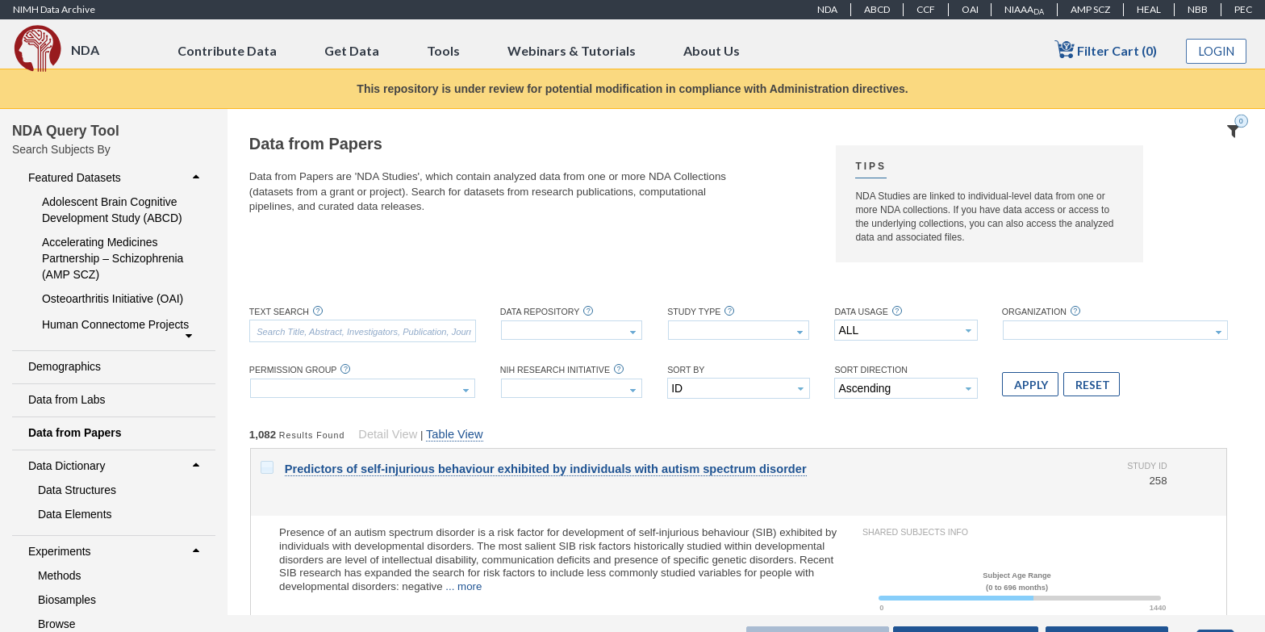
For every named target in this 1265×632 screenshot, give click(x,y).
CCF (925, 9)
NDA (827, 9)
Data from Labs (66, 399)
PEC (1243, 9)
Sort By (685, 370)
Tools (443, 50)
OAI (970, 9)
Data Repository (539, 312)
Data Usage (860, 312)
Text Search (279, 312)
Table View (454, 434)
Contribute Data (227, 50)
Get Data (351, 50)
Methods (59, 575)
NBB (1198, 9)
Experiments (115, 551)
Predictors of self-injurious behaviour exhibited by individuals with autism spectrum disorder (546, 468)
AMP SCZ (1090, 9)
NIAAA (1024, 9)
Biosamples (67, 599)
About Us (711, 50)
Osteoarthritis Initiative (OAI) (112, 298)
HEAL (1149, 9)
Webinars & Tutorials (571, 50)
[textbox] (362, 331)
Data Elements (75, 514)
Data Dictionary (115, 465)
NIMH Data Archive (54, 9)
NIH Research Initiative (555, 370)
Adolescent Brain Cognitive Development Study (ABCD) (112, 209)
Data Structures (77, 489)
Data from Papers (75, 432)
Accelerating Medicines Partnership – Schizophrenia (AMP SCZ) (112, 258)
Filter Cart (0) (1105, 50)
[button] (1030, 384)
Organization (1034, 312)
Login (1216, 51)
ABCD (877, 9)
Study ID (1147, 466)
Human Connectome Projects (119, 330)
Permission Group (293, 370)
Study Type (693, 312)
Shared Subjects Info (915, 532)
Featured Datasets (115, 177)
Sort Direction (871, 370)
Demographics (64, 366)
